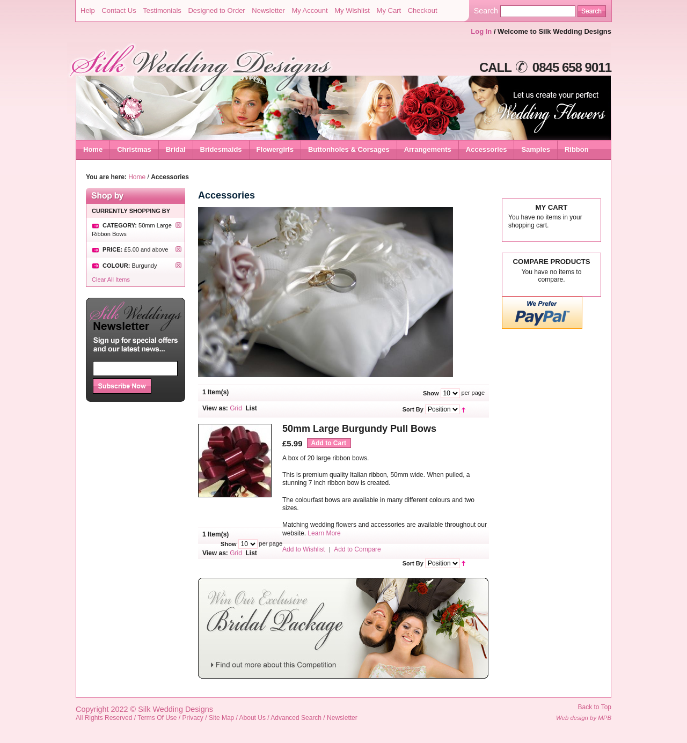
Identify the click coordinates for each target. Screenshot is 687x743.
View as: (215, 408)
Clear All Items (111, 279)
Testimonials (162, 10)
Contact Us (118, 10)
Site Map (221, 718)
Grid (236, 408)
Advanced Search (296, 718)
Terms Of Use (157, 718)
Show (430, 393)
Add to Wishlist (303, 549)
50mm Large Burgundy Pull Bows (359, 428)
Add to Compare (357, 549)
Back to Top (594, 707)
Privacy (192, 718)
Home (93, 149)
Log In (481, 31)
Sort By (413, 409)
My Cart (389, 10)
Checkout (422, 10)
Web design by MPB (583, 718)
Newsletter (268, 10)
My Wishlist (352, 10)
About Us (252, 718)
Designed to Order (216, 10)
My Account (309, 10)
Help (88, 10)
